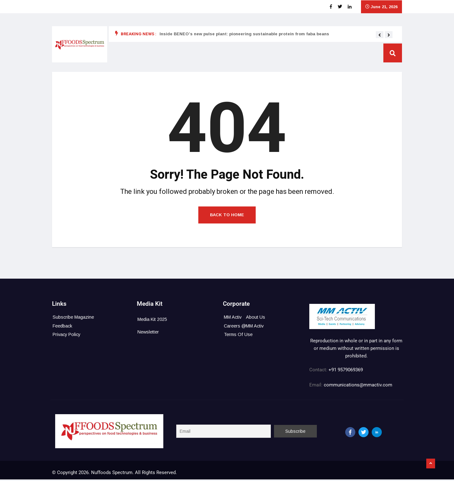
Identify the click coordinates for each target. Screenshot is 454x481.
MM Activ (232, 318)
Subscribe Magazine (73, 318)
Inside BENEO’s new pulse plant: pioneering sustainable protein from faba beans (244, 34)
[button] (379, 35)
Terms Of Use (237, 335)
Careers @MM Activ (244, 327)
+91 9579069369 (346, 371)
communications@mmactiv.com (357, 386)
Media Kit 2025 (152, 320)
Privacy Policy (67, 335)
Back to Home (227, 216)
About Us (255, 318)
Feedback (62, 327)
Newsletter (148, 333)
